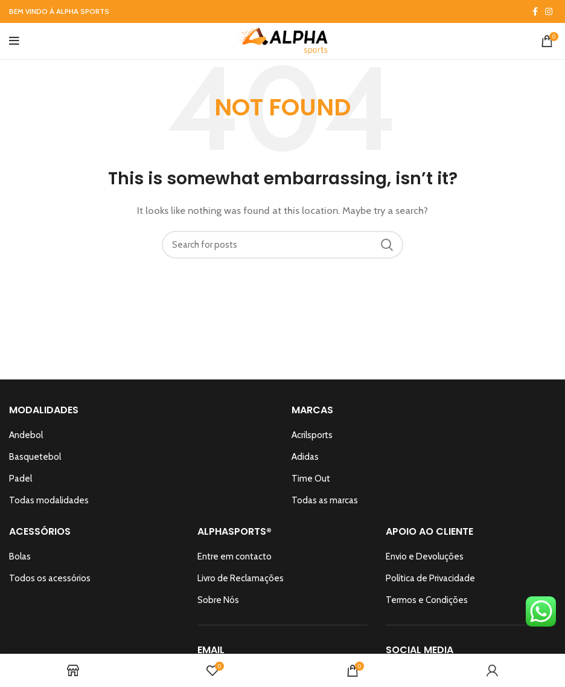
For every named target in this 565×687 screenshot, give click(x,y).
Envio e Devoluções (425, 556)
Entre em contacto (234, 556)
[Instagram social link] (548, 11)
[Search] (282, 245)
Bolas (20, 556)
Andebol (26, 435)
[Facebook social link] (535, 11)
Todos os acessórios (50, 578)
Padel (20, 478)
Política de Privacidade (430, 578)
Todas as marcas (325, 500)
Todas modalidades (49, 500)
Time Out (311, 478)
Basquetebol (35, 456)
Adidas (305, 456)
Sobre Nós (218, 600)
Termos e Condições (427, 600)
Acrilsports (312, 435)
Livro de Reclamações (240, 578)
